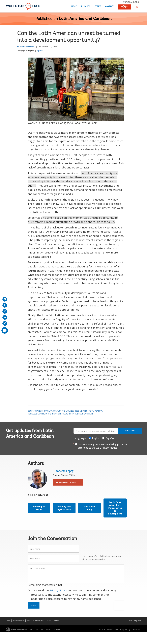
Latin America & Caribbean (81, 414)
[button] (137, 7)
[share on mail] (4, 299)
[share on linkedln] (4, 317)
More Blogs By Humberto (67, 482)
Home (74, 6)
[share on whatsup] (4, 323)
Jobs (49, 620)
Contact (109, 6)
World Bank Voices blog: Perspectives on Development (115, 508)
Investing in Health (39, 508)
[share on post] (4, 311)
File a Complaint (134, 620)
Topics (98, 6)
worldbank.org (131, 2)
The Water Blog (89, 508)
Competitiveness (35, 411)
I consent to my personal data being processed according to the (103, 446)
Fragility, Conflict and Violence (59, 411)
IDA (36, 629)
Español (40, 50)
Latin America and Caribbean (85, 19)
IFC (42, 629)
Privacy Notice (58, 590)
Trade (65, 414)
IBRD (31, 629)
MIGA (48, 629)
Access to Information (36, 620)
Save (33, 605)
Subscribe (130, 431)
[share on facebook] (4, 305)
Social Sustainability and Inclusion (44, 414)
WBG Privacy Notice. (106, 447)
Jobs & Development (84, 411)
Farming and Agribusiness (64, 508)
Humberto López (26, 46)
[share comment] (4, 330)
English (31, 50)
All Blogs (85, 6)
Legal (8, 620)
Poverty (98, 411)
